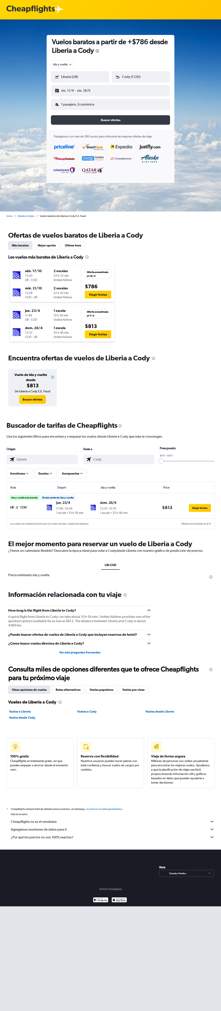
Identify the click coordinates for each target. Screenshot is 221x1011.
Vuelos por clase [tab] (133, 686)
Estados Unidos (26, 212)
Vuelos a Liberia (20, 708)
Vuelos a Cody (87, 708)
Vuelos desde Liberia (159, 708)
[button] (78, 89)
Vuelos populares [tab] (101, 686)
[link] (32, 396)
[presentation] (97, 51)
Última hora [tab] (73, 242)
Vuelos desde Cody (22, 714)
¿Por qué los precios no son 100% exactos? (113, 833)
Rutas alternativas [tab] (68, 686)
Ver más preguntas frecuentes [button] (79, 649)
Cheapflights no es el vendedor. (113, 818)
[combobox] (62, 64)
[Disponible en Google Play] (100, 897)
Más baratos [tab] (20, 242)
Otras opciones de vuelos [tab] (29, 686)
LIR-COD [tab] (110, 561)
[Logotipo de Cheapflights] (30, 9)
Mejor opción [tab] (47, 242)
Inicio (9, 212)
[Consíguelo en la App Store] (119, 897)
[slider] (161, 457)
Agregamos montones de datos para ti (113, 825)
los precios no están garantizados (104, 805)
